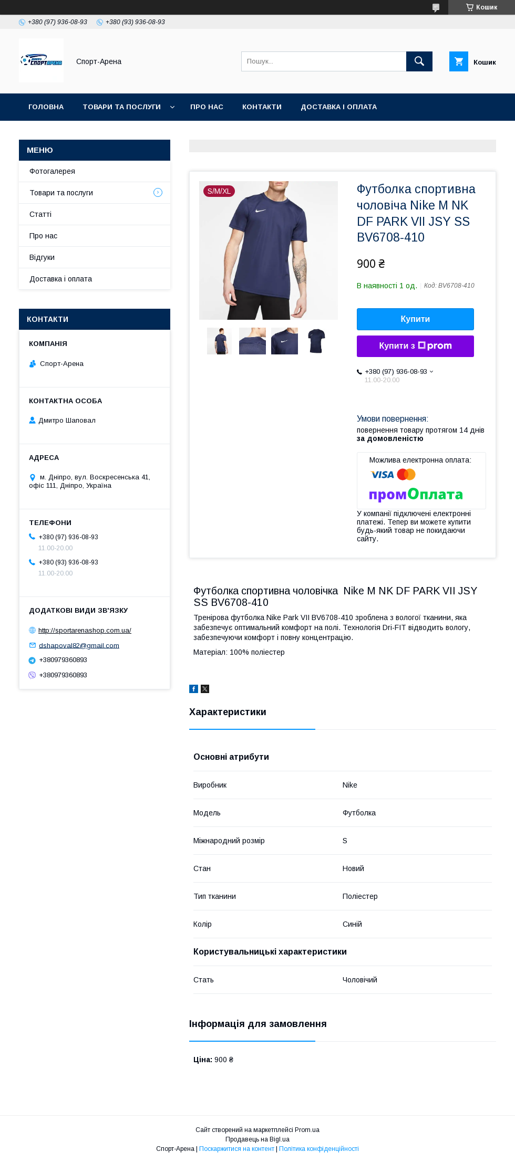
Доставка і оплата (339, 107)
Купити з (415, 346)
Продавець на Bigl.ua (257, 1139)
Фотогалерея (52, 171)
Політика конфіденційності (319, 1148)
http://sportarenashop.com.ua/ (84, 630)
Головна (46, 107)
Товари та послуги (122, 107)
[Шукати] (419, 61)
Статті (40, 214)
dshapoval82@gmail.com (79, 645)
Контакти (262, 107)
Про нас (206, 107)
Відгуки (42, 257)
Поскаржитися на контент (236, 1148)
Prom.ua (307, 1130)
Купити (415, 319)
